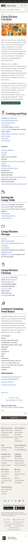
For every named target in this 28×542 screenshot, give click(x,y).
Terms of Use (6, 519)
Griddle (3, 154)
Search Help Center (6, 489)
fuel (15, 118)
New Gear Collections (7, 460)
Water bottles (5, 213)
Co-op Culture (5, 474)
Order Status (18, 430)
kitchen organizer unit (19, 184)
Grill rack (4, 152)
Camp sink (4, 277)
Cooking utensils (6, 129)
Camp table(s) (5, 184)
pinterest (16, 501)
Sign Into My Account (7, 430)
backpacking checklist (8, 97)
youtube (19, 501)
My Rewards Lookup (6, 432)
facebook (12, 501)
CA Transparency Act (19, 525)
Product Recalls (7, 525)
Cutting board (5, 140)
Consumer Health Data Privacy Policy (14, 523)
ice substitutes (9, 241)
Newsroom (18, 478)
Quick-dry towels (6, 288)
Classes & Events (19, 460)
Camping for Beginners (8, 385)
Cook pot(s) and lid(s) (8, 122)
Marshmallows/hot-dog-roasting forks (13, 177)
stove (9, 118)
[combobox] (14, 9)
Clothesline (4, 295)
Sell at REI (3, 476)
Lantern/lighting (6, 218)
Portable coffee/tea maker (9, 168)
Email (2, 410)
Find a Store (4, 491)
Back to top (4, 392)
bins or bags (9, 254)
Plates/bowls (5, 204)
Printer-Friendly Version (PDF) (10, 103)
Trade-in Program (6, 465)
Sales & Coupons (19, 447)
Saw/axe (3, 163)
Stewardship (18, 482)
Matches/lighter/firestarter (9, 120)
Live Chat (3, 493)
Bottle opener (5, 134)
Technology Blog (19, 480)
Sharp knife (5, 138)
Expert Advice (11, 6)
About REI (17, 471)
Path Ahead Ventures (20, 465)
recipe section (15, 58)
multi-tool (6, 136)
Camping (10, 14)
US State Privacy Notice (18, 521)
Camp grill (4, 150)
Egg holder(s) (5, 247)
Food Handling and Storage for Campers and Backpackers (14, 73)
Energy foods (5, 365)
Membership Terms (14, 527)
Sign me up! (14, 417)
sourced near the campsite (16, 161)
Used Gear (4, 463)
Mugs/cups (4, 207)
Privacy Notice (7, 521)
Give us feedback (10, 400)
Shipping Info (18, 441)
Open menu (25, 5)
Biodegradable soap (7, 282)
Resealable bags (6, 252)
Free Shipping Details (20, 450)
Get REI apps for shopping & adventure (14, 505)
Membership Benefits (7, 437)
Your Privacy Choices (19, 520)
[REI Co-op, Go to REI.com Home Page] (3, 5)
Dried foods (5, 363)
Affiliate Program (5, 478)
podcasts (23, 501)
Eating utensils (6, 209)
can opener (14, 134)
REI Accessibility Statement (14, 529)
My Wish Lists (5, 435)
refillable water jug (11, 279)
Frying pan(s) (5, 125)
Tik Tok (8, 501)
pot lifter (16, 127)
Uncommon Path (19, 463)
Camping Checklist (7, 382)
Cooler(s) (4, 238)
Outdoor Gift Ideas (6, 447)
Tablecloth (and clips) (8, 216)
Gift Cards (4, 450)
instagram (5, 501)
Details (22, 407)
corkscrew (22, 134)
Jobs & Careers (5, 471)
